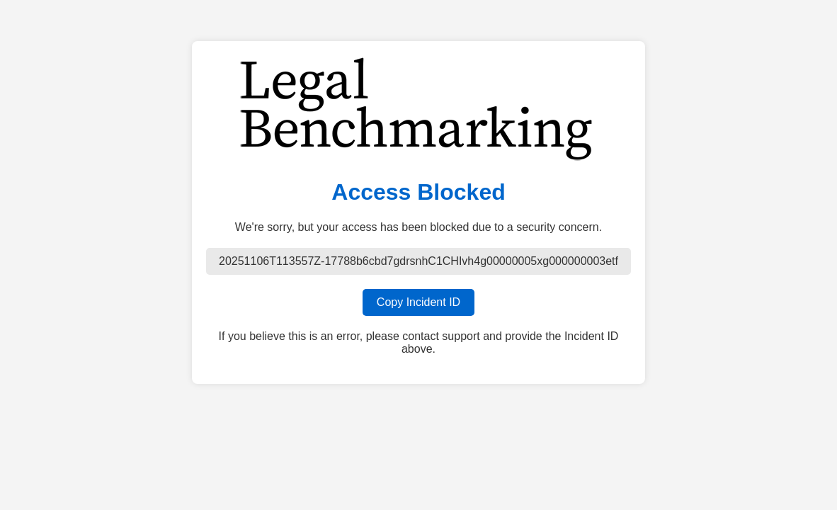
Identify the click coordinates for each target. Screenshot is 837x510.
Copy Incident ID (418, 302)
